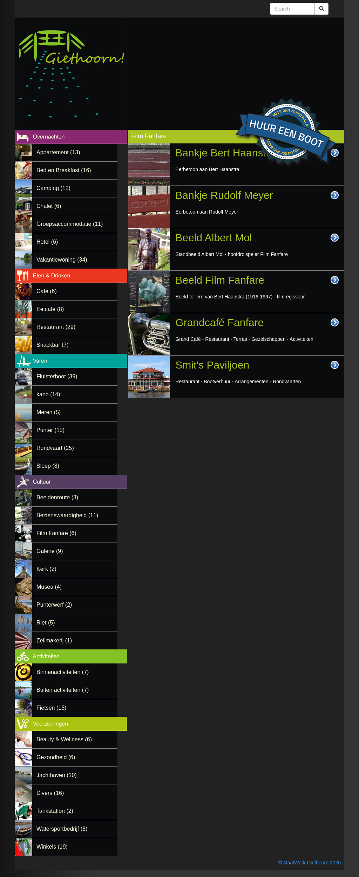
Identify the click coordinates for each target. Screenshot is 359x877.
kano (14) (48, 394)
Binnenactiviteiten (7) (62, 672)
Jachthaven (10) (56, 775)
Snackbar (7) (52, 345)
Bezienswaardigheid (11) (67, 515)
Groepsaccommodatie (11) (69, 224)
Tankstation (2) (54, 811)
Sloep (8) (47, 466)
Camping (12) (53, 188)
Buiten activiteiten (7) (62, 690)
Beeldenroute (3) (57, 497)
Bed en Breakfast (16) (63, 170)
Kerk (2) (46, 569)
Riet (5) (45, 623)
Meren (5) (48, 412)
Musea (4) (49, 587)
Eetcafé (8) (50, 309)
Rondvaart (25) (55, 448)
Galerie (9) (49, 551)
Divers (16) (50, 793)
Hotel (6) (47, 242)
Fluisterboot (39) (56, 376)
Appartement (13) (58, 152)
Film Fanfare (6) (56, 533)
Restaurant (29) (55, 327)
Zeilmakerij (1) (54, 640)
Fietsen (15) (51, 708)
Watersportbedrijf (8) (61, 829)
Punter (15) (50, 430)
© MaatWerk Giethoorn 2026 (309, 862)
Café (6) (46, 291)
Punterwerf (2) (54, 605)
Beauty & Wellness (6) (64, 739)
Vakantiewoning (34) (61, 260)
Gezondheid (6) (55, 757)
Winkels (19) (52, 847)
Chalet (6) (48, 206)
